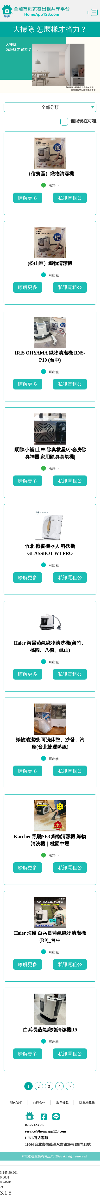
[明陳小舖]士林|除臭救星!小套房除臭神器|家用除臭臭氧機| (50, 453)
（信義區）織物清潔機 (50, 173)
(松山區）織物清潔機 (50, 263)
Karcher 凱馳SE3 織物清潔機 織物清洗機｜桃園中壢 (50, 840)
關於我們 (16, 1102)
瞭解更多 (27, 197)
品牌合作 (39, 1102)
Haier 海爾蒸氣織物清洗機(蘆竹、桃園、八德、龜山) (50, 646)
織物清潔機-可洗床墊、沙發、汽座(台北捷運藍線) (50, 743)
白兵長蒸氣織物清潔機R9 (50, 1029)
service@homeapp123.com (45, 1131)
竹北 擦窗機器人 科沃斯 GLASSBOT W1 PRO (50, 550)
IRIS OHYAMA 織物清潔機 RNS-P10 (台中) (50, 356)
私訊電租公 (70, 197)
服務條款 (62, 1102)
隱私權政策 (87, 1102)
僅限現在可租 (83, 121)
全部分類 (50, 107)
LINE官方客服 (36, 1138)
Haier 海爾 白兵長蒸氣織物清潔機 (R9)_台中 (50, 936)
